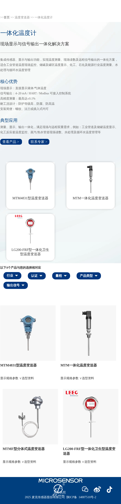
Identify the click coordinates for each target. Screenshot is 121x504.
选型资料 (28, 378)
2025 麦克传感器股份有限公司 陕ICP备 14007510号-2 (60, 497)
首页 (7, 17)
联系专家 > (39, 142)
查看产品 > (11, 142)
